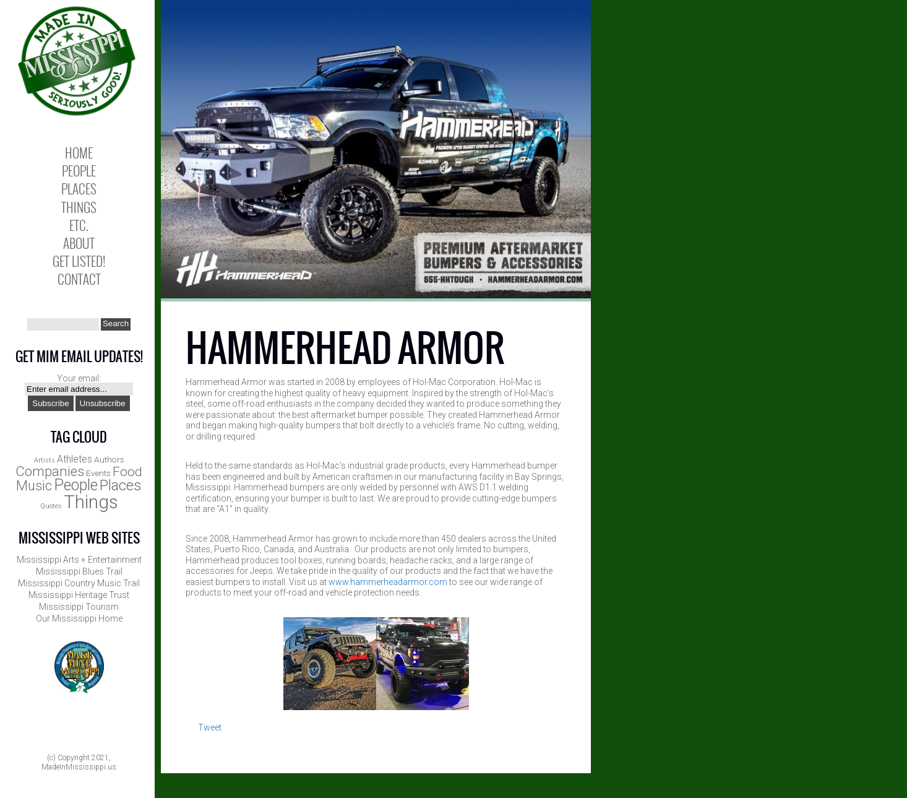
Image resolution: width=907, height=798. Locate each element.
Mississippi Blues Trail (79, 571)
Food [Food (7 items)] (127, 471)
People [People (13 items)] (76, 485)
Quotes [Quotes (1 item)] (51, 506)
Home (79, 152)
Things (79, 207)
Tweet (209, 727)
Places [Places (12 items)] (121, 485)
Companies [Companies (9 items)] (49, 471)
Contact (79, 278)
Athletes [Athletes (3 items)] (74, 459)
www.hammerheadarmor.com (388, 582)
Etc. (78, 225)
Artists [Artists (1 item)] (44, 460)
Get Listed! (79, 261)
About (79, 243)
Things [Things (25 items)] (91, 502)
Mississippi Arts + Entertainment (79, 560)
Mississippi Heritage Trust (78, 595)
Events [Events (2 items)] (98, 473)
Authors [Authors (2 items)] (109, 459)
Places (79, 188)
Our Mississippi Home (79, 618)
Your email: (79, 378)
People (79, 170)
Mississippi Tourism (79, 607)
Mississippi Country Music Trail (79, 583)
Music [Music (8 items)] (34, 485)
